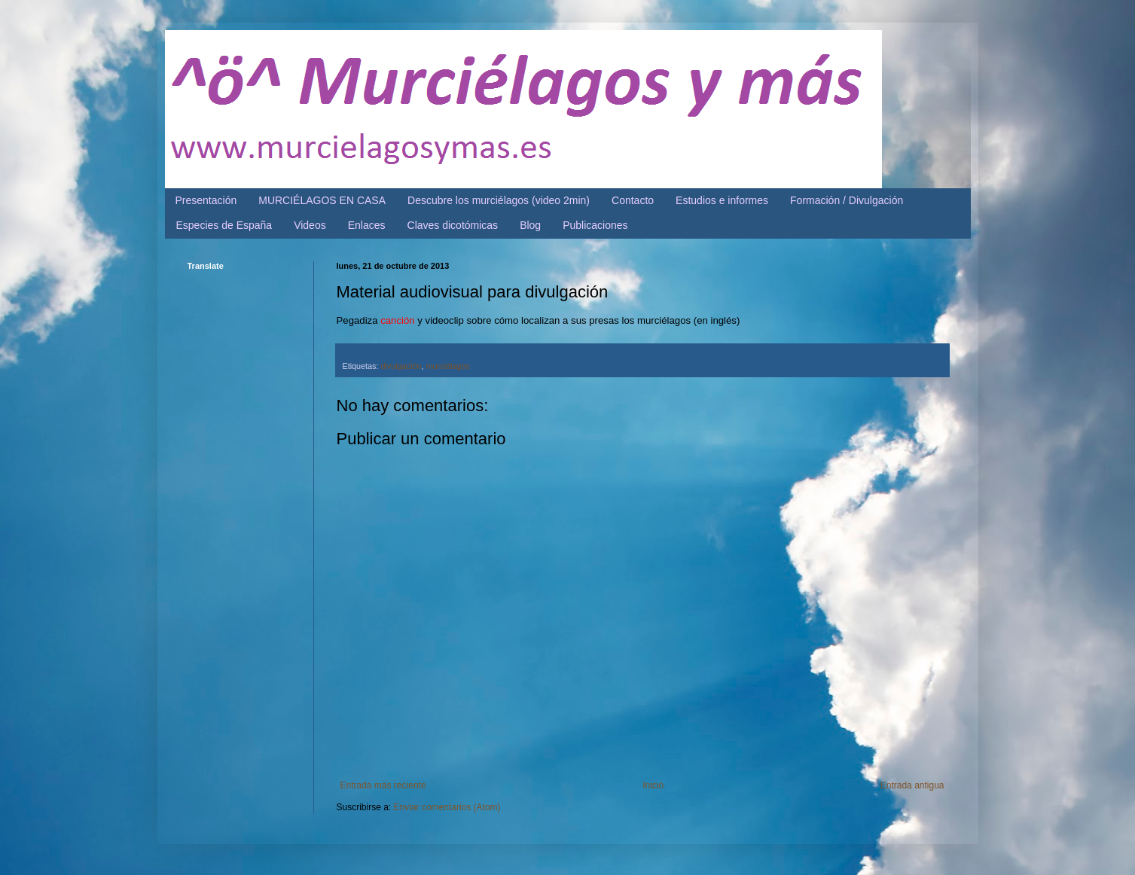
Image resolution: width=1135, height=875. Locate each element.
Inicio (653, 785)
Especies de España (224, 225)
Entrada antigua (912, 785)
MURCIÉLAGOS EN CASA (322, 200)
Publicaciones (595, 225)
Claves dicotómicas (453, 225)
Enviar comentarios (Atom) (447, 807)
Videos (310, 225)
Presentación (206, 200)
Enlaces (367, 225)
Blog (530, 225)
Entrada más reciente (383, 785)
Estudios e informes (722, 200)
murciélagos (448, 365)
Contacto (633, 200)
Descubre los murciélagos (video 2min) (498, 200)
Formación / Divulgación (846, 200)
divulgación (401, 365)
